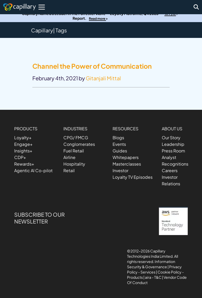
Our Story (171, 137)
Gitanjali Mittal (103, 78)
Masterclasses (127, 164)
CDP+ (20, 157)
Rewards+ (24, 164)
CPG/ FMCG (75, 137)
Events (119, 144)
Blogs (118, 137)
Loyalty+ (23, 137)
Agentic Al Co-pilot (33, 170)
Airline (69, 157)
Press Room (173, 150)
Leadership (173, 144)
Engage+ (23, 144)
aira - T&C (153, 277)
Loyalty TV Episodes (133, 177)
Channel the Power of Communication (92, 66)
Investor (120, 170)
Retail (69, 170)
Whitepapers (126, 157)
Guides (120, 150)
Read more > (98, 19)
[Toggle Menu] (42, 7)
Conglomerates (79, 144)
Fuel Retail (73, 150)
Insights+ (23, 150)
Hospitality (74, 164)
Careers (170, 170)
